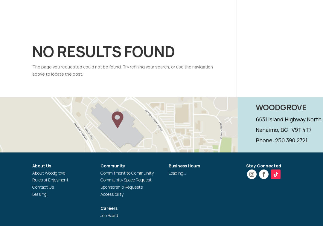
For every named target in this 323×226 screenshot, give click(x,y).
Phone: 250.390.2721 (281, 140)
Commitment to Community (127, 173)
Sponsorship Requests (121, 187)
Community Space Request (126, 180)
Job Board (109, 215)
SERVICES (248, 13)
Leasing (39, 194)
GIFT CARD (112, 27)
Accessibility (112, 194)
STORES (170, 13)
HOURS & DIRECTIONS (126, 13)
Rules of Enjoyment (50, 180)
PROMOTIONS (205, 13)
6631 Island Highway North (289, 119)
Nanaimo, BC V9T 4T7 (284, 129)
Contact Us (43, 187)
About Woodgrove (48, 173)
